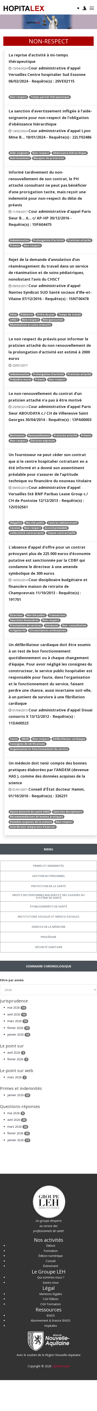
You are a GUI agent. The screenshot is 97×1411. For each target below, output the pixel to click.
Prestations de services (26, 625)
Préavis (15, 245)
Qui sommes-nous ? (50, 1277)
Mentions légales (50, 1294)
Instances (51, 625)
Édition (50, 1246)
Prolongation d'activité (48, 240)
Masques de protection (48, 158)
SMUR (25, 739)
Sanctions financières (24, 620)
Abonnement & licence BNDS (50, 1320)
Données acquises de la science (31, 822)
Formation (51, 1251)
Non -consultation (74, 625)
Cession (15, 528)
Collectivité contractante (27, 533)
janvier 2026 (18, 1034)
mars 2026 (17, 1021)
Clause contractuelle (61, 533)
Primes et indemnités (48, 866)
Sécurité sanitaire (48, 947)
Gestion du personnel (48, 876)
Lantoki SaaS (61, 1366)
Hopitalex (50, 1326)
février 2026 (18, 1028)
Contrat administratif (62, 523)
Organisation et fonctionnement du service (39, 749)
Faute (14, 739)
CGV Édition (50, 1299)
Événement (50, 1266)
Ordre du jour (46, 314)
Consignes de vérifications (27, 744)
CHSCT (14, 319)
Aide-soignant (19, 153)
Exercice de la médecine (48, 927)
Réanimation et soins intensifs (30, 324)
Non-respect (18, 97)
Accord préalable (56, 528)
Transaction (57, 615)
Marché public (35, 523)
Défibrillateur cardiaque (69, 739)
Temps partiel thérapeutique (50, 97)
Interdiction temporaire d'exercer (32, 827)
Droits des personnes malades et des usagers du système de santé (48, 896)
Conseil (50, 1261)
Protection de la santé (48, 886)
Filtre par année (12, 980)
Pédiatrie (27, 314)
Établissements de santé (48, 906)
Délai (13, 314)
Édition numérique (50, 1256)
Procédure (48, 937)
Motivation (17, 435)
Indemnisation (19, 240)
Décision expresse (43, 440)
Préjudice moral (20, 379)
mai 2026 (16, 1007)
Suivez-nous (51, 1282)
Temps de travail (69, 314)
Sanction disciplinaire (67, 811)
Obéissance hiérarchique (69, 153)
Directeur (16, 615)
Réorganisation (53, 319)
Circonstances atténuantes (47, 630)
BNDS (51, 1315)
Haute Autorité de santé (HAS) (30, 811)
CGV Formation (50, 1304)
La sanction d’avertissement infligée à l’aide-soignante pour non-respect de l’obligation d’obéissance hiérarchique (50, 117)
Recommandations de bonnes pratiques (36, 816)
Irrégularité (18, 630)
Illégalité (16, 523)
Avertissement (20, 158)
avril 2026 (17, 1014)
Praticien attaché (79, 240)
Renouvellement (39, 435)
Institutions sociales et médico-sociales (48, 916)
